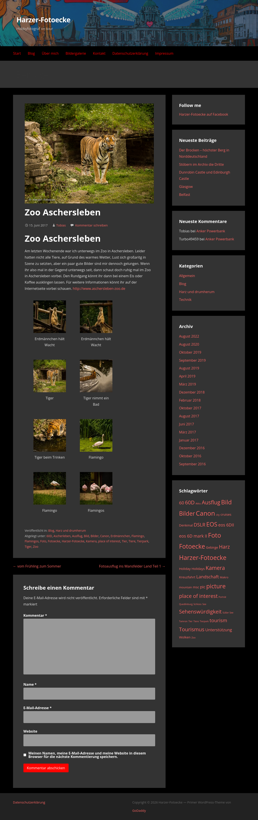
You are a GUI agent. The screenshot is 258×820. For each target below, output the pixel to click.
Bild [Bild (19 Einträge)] (226, 502)
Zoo (35, 546)
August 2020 (189, 344)
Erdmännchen (120, 536)
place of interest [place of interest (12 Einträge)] (198, 595)
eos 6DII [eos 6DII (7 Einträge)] (226, 525)
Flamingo (137, 536)
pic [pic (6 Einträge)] (202, 586)
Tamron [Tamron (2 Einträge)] (183, 621)
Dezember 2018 (192, 392)
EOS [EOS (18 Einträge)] (211, 524)
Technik (185, 299)
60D (49, 536)
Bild (86, 536)
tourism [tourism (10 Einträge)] (218, 620)
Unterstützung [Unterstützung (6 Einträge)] (218, 629)
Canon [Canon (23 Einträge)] (205, 513)
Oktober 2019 (190, 352)
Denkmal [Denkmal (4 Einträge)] (186, 525)
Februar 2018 (190, 400)
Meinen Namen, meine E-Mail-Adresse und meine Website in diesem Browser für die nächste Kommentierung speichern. (87, 754)
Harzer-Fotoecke (43, 19)
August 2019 (189, 368)
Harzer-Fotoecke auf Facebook (203, 114)
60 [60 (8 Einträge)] (181, 503)
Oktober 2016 (190, 456)
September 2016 (192, 464)
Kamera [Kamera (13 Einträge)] (215, 567)
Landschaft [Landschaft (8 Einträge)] (207, 577)
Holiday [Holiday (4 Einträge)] (185, 568)
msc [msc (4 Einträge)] (196, 587)
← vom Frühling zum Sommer (37, 566)
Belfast (184, 194)
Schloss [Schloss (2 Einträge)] (198, 604)
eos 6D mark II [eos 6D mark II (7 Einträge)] (193, 536)
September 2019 (192, 360)
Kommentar (35, 615)
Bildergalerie (76, 53)
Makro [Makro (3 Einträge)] (224, 577)
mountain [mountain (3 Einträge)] (185, 587)
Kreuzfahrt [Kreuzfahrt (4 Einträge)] (187, 577)
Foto (43, 541)
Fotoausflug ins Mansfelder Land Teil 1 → (132, 566)
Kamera (91, 541)
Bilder (95, 536)
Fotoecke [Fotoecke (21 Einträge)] (192, 546)
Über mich (50, 53)
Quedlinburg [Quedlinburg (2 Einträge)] (185, 604)
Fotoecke (54, 541)
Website (30, 731)
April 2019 (187, 376)
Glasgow (186, 186)
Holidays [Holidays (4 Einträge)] (198, 568)
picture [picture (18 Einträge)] (215, 586)
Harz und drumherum (71, 530)
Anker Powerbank (210, 231)
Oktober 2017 (190, 408)
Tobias (61, 225)
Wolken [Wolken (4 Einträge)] (185, 637)
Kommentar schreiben (91, 225)
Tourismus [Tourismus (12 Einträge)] (191, 629)
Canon (104, 536)
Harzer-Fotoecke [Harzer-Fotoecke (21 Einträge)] (202, 557)
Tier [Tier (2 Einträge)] (190, 621)
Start (17, 53)
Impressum (164, 53)
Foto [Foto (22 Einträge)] (214, 535)
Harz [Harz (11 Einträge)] (224, 546)
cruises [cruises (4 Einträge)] (225, 514)
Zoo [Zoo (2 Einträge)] (193, 637)
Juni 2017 (186, 424)
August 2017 (189, 416)
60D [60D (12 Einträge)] (190, 502)
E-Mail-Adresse (37, 707)
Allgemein (187, 275)
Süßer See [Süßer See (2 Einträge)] (228, 612)
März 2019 (187, 384)
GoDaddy (139, 811)
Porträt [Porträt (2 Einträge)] (222, 597)
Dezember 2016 (192, 448)
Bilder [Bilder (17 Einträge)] (187, 513)
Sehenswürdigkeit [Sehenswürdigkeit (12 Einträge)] (200, 611)
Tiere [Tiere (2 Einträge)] (196, 621)
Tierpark (142, 541)
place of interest (109, 541)
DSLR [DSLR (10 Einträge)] (199, 524)
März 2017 (187, 432)
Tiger (28, 546)
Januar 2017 (188, 440)
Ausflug (77, 536)
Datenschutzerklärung (130, 53)
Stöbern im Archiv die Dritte (201, 164)
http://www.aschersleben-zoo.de (99, 288)
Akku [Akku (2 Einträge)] (198, 503)
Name (30, 684)
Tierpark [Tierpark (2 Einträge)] (204, 621)
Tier (124, 541)
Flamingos (32, 541)
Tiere (132, 541)
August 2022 (189, 336)
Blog (31, 53)
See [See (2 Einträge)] (204, 604)
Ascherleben (62, 536)
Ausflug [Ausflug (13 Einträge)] (211, 502)
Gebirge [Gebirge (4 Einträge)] (212, 547)
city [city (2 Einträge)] (218, 514)
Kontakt (99, 53)
